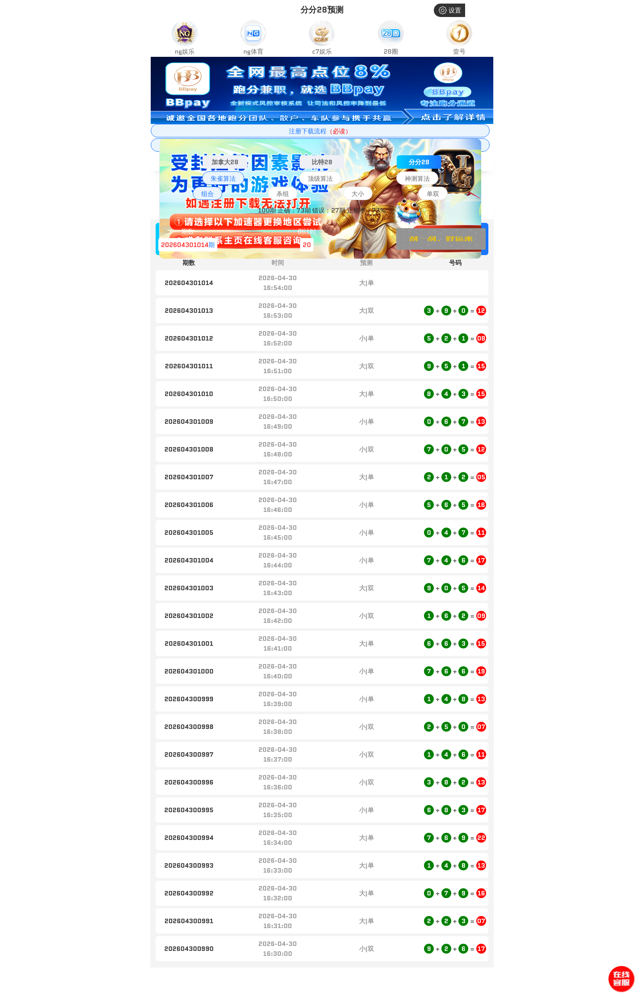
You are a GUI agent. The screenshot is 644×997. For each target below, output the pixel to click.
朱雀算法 (223, 178)
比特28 (322, 162)
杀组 (282, 193)
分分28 (419, 162)
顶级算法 (320, 178)
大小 (358, 193)
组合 (207, 193)
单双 (433, 193)
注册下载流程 (320, 131)
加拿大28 (225, 162)
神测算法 (417, 178)
